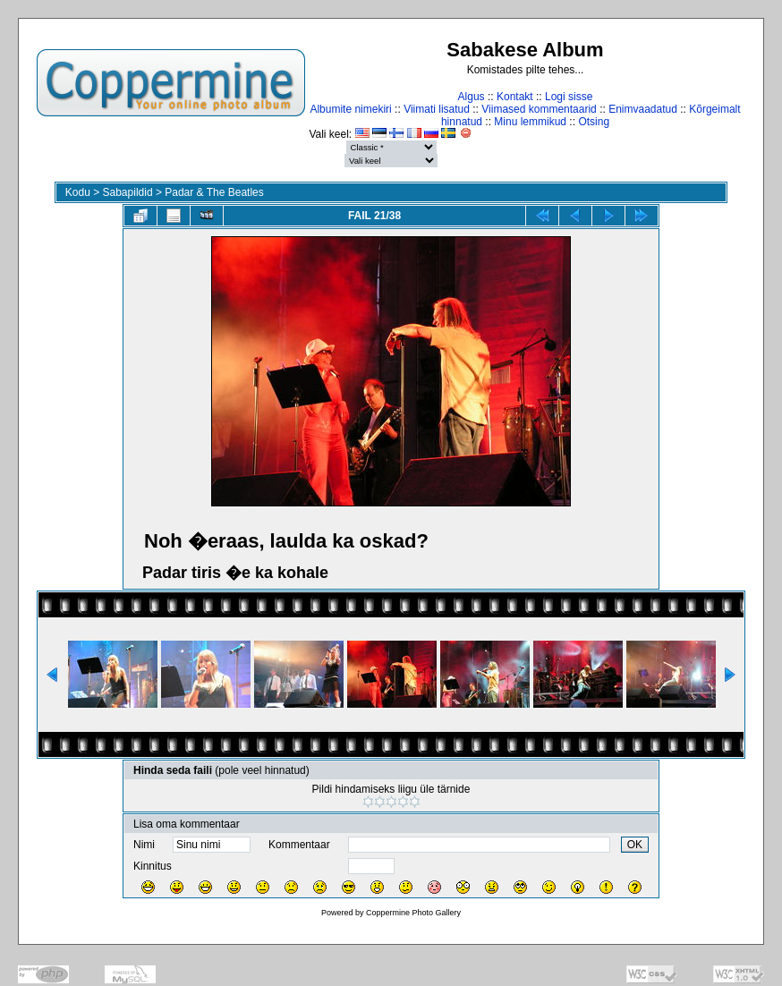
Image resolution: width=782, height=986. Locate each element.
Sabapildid (128, 192)
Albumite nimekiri (350, 109)
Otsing (593, 121)
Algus (471, 96)
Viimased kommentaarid (539, 109)
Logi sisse (568, 96)
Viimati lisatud (437, 109)
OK (634, 844)
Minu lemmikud (530, 121)
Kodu (77, 192)
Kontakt (515, 96)
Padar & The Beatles (214, 192)
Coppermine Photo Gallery (413, 912)
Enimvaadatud (642, 109)
